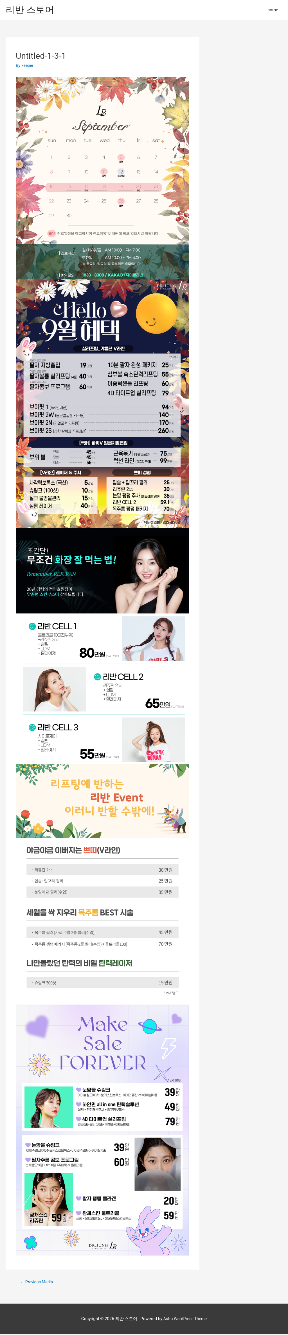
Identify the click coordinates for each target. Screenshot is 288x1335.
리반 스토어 (31, 10)
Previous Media (37, 1282)
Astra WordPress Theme (185, 1319)
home (272, 10)
